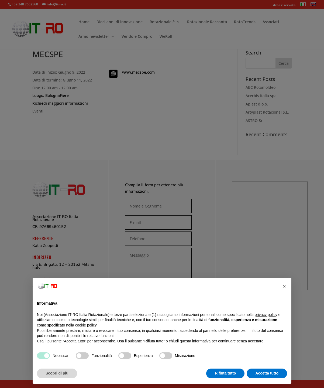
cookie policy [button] (85, 325)
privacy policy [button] (266, 314)
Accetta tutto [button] (266, 373)
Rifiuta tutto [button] (225, 373)
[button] (284, 286)
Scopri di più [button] (57, 373)
